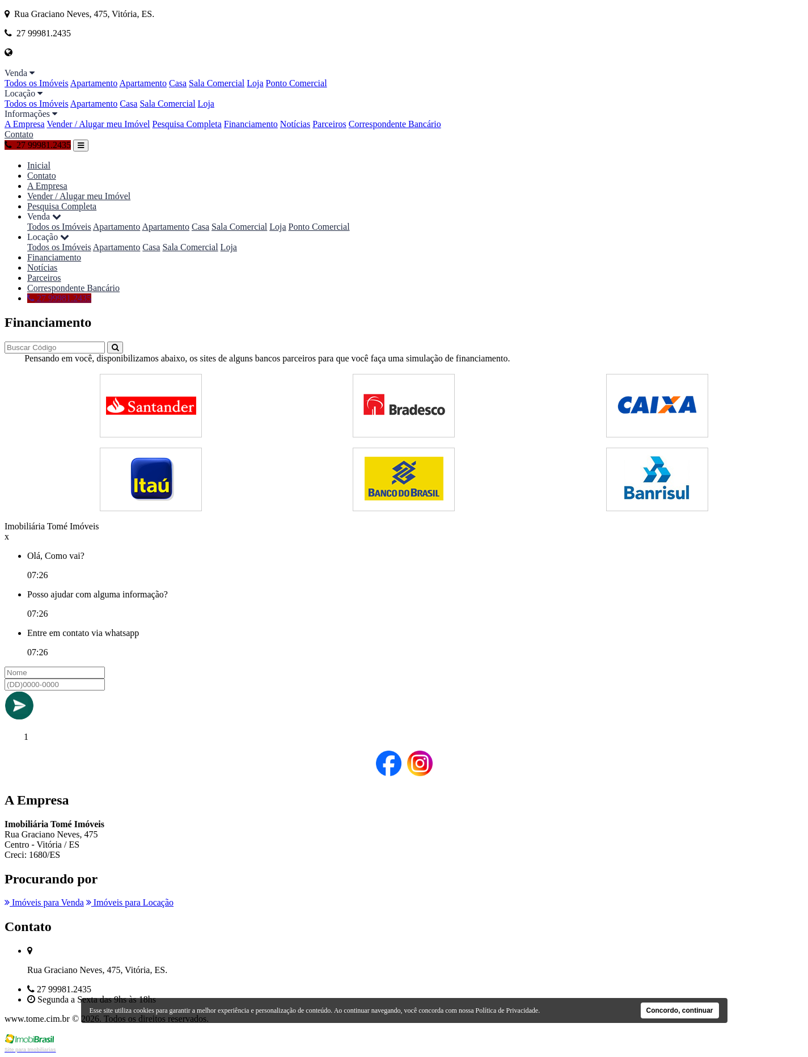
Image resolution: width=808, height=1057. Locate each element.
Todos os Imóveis (37, 83)
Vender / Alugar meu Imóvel (98, 124)
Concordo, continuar (679, 1010)
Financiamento (251, 124)
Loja (255, 83)
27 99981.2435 (38, 145)
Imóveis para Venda (44, 902)
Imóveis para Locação (130, 902)
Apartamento (94, 83)
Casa (178, 83)
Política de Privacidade (507, 1010)
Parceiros (329, 124)
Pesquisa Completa (187, 124)
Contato (19, 134)
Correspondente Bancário (395, 124)
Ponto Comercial (296, 83)
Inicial (38, 165)
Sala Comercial (216, 83)
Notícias (295, 124)
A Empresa (25, 124)
